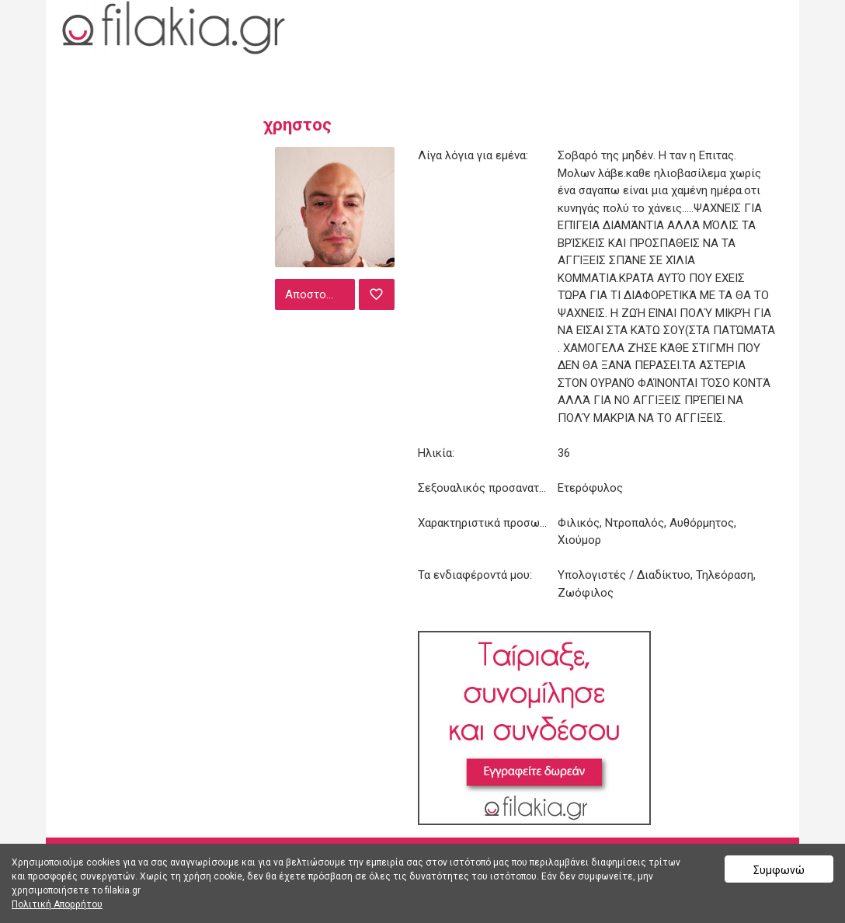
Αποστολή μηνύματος (318, 294)
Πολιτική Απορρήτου (57, 904)
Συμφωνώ (779, 870)
